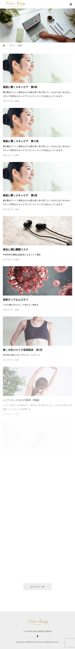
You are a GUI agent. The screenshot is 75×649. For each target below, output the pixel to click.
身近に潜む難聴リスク (15, 249)
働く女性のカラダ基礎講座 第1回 (22, 350)
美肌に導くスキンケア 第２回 (20, 141)
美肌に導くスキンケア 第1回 (20, 195)
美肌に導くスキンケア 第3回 (20, 87)
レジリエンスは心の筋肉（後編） (22, 400)
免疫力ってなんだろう (15, 299)
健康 (17, 101)
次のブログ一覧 (37, 587)
